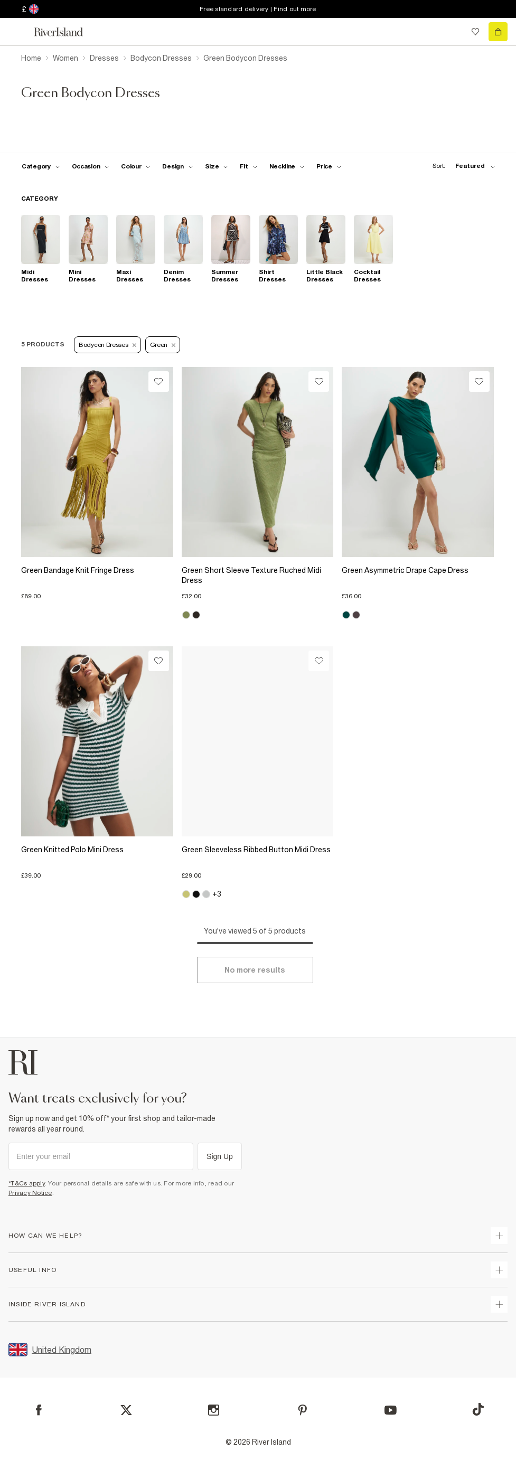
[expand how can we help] (499, 1235)
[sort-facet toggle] (461, 166)
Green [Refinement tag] (163, 344)
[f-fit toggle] (248, 166)
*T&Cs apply (26, 1183)
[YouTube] (390, 1410)
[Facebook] (39, 1410)
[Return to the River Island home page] (65, 32)
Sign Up (220, 1156)
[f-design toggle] (177, 166)
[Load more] (255, 970)
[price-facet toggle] (329, 166)
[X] (126, 1410)
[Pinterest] (302, 1410)
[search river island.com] (453, 31)
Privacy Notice (30, 1193)
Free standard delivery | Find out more (258, 9)
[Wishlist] (158, 381)
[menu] (17, 32)
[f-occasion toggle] (91, 166)
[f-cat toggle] (41, 166)
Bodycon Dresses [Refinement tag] (107, 344)
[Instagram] (214, 1410)
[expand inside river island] (499, 1304)
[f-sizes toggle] (216, 166)
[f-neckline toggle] (287, 166)
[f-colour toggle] (135, 166)
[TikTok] (478, 1409)
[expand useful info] (499, 1269)
